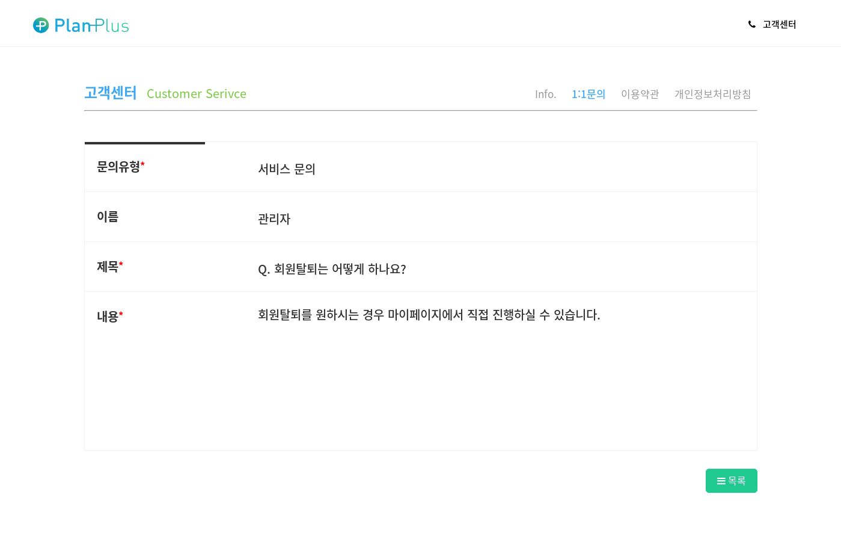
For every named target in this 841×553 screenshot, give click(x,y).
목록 (731, 480)
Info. (546, 93)
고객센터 (772, 24)
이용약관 (640, 93)
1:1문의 (589, 93)
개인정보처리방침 (712, 93)
